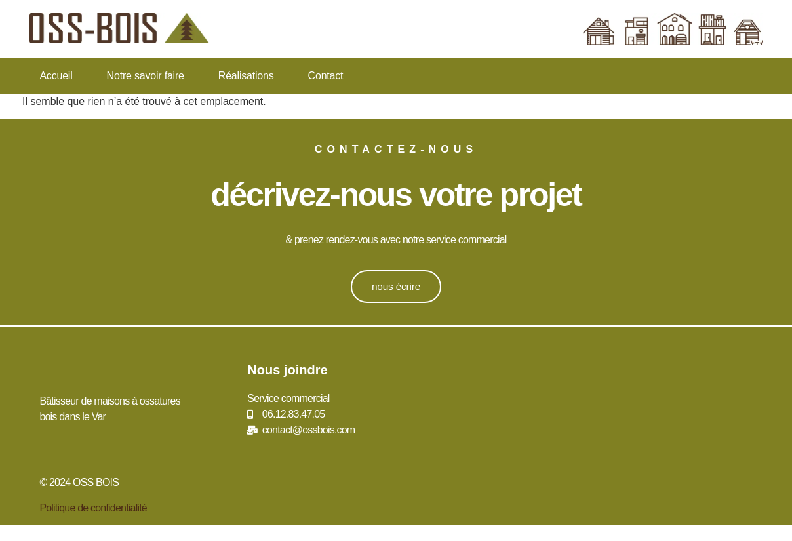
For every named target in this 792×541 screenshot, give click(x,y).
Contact (326, 75)
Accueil (55, 75)
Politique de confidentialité (93, 507)
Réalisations (246, 75)
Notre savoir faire (145, 75)
